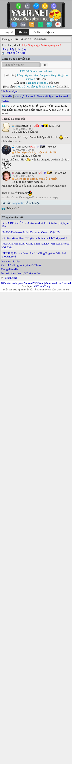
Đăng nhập (8, 49)
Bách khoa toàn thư (37, 82)
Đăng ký (21, 49)
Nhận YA (49, 32)
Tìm (44, 64)
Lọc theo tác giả (10, 261)
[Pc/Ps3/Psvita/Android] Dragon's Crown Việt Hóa (31, 232)
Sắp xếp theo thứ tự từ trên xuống (21, 273)
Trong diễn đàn (9, 269)
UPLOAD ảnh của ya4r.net (36, 71)
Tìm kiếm (5, 101)
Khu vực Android (24, 96)
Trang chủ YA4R (15, 52)
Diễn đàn (7, 96)
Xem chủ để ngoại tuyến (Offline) (21, 265)
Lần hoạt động (9, 91)
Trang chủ (8, 32)
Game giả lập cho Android (52, 96)
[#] (41, 125)
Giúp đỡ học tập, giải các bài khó (35, 86)
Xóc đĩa (36, 32)
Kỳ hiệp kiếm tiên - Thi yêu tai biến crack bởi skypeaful (34, 238)
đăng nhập (18, 202)
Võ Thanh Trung (42, 286)
